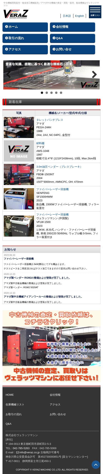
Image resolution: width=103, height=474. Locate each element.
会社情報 (62, 26)
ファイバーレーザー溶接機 (52, 189)
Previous (9, 75)
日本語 (67, 15)
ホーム (13, 26)
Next (93, 75)
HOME (10, 394)
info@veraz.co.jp (29, 452)
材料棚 (40, 143)
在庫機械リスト (15, 404)
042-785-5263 (21, 448)
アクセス (14, 49)
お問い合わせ (58, 414)
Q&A (59, 38)
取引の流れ (16, 38)
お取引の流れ (14, 414)
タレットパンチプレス (49, 119)
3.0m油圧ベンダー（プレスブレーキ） (59, 166)
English (79, 15)
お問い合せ (63, 49)
